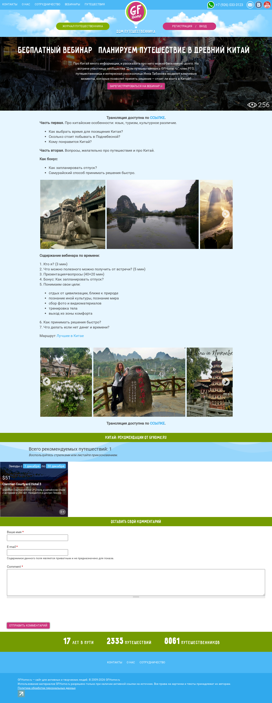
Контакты (9, 4)
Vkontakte (258, 5)
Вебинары (72, 4)
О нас (26, 4)
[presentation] (42, 610)
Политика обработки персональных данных (47, 688)
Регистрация (182, 26)
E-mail (12, 547)
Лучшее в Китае (70, 336)
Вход (203, 26)
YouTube (267, 5)
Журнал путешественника (83, 26)
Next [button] (225, 214)
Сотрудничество (47, 4)
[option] (73, 214)
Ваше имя (15, 532)
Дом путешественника (136, 31)
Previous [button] (46, 214)
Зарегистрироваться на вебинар (136, 86)
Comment (15, 566)
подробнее (34, 489)
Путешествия (95, 4)
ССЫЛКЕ (157, 117)
